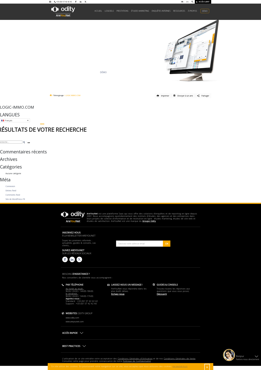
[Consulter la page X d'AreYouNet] (85, 2)
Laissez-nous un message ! (126, 284)
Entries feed (11, 190)
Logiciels (109, 11)
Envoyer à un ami (183, 95)
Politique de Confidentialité (137, 361)
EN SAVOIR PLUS (180, 366)
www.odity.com (72, 317)
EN (187, 2)
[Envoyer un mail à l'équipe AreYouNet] (50, 2)
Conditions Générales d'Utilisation (135, 358)
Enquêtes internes (161, 11)
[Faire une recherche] (192, 2)
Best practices (71, 346)
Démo (205, 11)
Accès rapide (70, 332)
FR (182, 2)
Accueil (98, 11)
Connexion (10, 186)
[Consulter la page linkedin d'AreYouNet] (80, 2)
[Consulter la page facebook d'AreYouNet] (75, 2)
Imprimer (163, 95)
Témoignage (58, 95)
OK (166, 243)
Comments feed (13, 195)
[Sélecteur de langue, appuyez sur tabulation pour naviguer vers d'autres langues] (15, 120)
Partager (203, 95)
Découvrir (74, 72)
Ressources (179, 11)
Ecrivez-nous (117, 294)
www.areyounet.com (75, 321)
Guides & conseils (167, 284)
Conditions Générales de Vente (179, 358)
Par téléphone (74, 284)
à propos (192, 11)
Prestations (122, 11)
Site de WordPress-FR (15, 199)
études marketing (140, 11)
